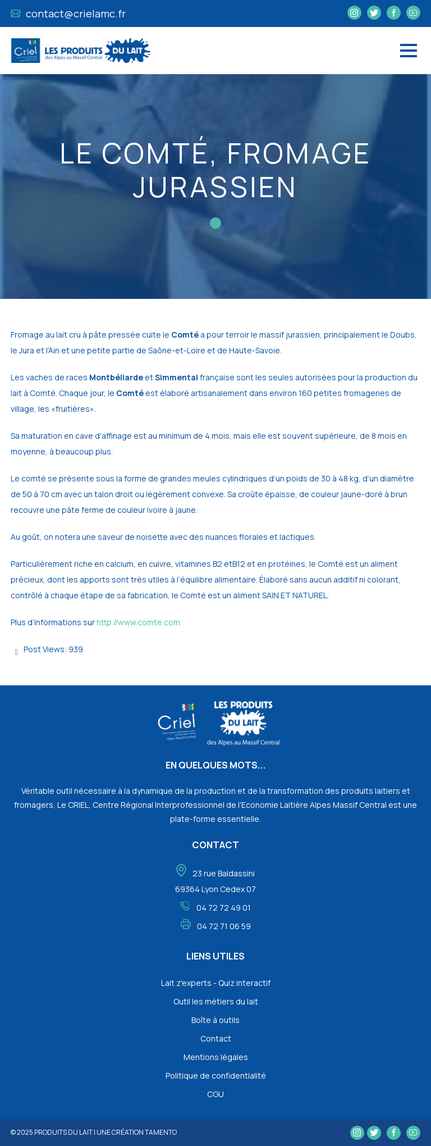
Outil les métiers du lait (215, 1001)
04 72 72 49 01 (223, 907)
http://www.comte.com (138, 622)
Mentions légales (216, 1057)
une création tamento (137, 1132)
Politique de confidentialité (216, 1075)
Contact (215, 1038)
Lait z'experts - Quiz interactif (215, 982)
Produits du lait (63, 1132)
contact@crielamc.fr (68, 13)
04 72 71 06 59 (224, 926)
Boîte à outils (215, 1020)
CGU (215, 1094)
